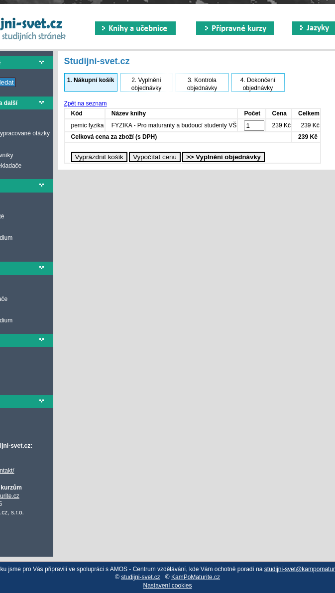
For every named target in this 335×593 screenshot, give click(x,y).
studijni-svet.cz (140, 577)
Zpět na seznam (85, 103)
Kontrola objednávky (202, 84)
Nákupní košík (90, 80)
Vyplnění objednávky (146, 84)
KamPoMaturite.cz (195, 577)
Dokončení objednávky (258, 84)
